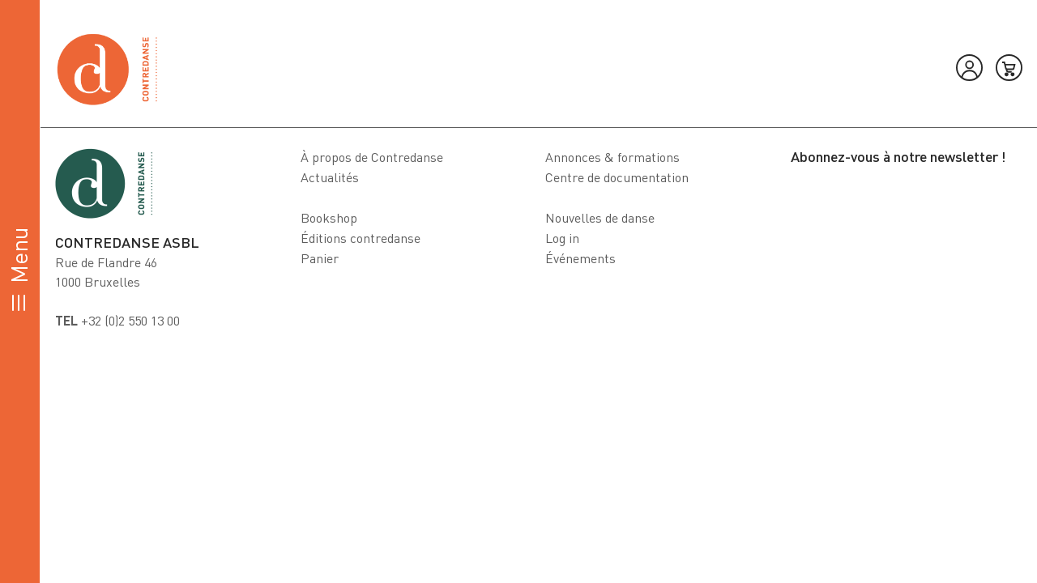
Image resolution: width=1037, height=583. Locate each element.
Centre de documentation (617, 177)
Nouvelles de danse (600, 218)
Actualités (330, 177)
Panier (320, 258)
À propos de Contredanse (372, 157)
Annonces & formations (612, 157)
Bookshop (329, 218)
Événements (580, 258)
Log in (562, 238)
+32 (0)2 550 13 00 (117, 321)
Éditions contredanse (360, 238)
